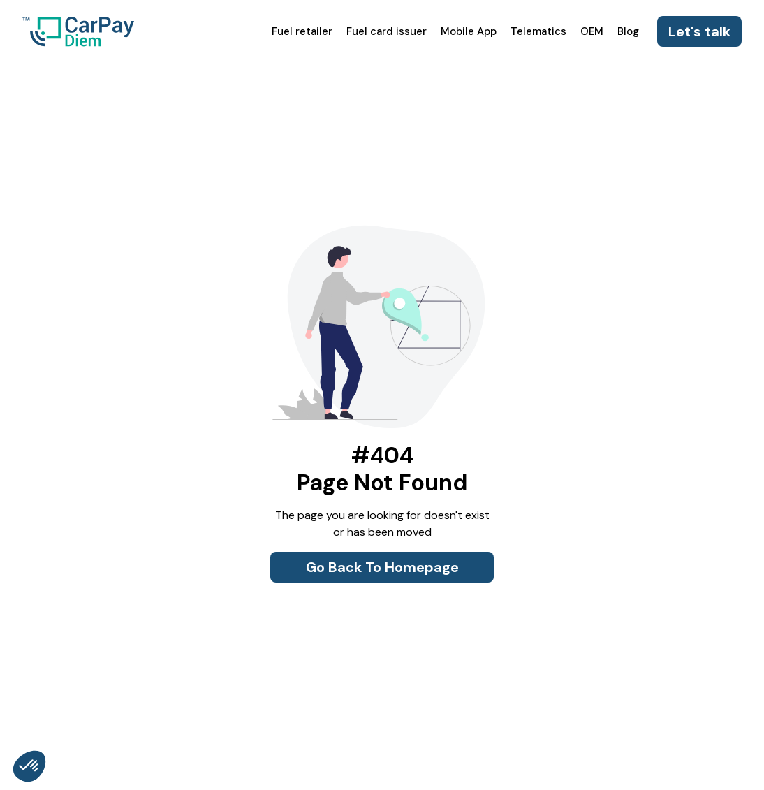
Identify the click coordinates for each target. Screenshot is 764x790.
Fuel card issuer (386, 31)
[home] (78, 31)
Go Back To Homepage (382, 567)
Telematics (538, 31)
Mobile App (469, 31)
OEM (591, 31)
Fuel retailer (302, 31)
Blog (628, 31)
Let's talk (699, 31)
